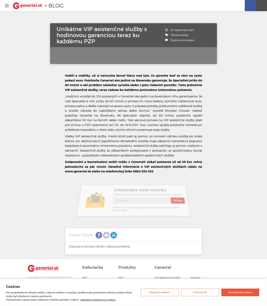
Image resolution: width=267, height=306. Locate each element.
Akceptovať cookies (240, 292)
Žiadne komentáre (182, 40)
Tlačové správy (179, 35)
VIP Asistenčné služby (167, 277)
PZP (84, 277)
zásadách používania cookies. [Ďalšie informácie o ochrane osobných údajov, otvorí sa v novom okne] (98, 299)
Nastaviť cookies (159, 292)
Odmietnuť (200, 292)
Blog (56, 5)
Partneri (195, 277)
